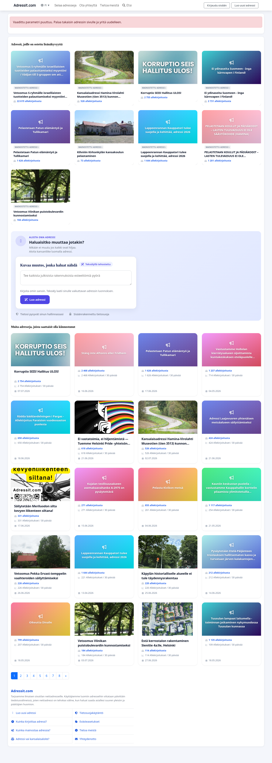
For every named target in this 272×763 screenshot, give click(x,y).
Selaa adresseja (65, 5)
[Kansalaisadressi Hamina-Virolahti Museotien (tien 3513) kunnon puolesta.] (104, 78)
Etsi (127, 5)
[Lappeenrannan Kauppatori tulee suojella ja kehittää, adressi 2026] (167, 137)
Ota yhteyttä (88, 5)
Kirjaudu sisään (217, 5)
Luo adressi (35, 299)
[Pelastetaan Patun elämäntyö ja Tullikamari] (40, 137)
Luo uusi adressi (245, 5)
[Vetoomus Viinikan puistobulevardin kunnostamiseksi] (40, 196)
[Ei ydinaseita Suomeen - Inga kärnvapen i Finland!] (231, 78)
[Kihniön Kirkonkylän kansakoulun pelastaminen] (104, 137)
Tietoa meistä (109, 5)
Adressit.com (25, 5)
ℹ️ (38, 87)
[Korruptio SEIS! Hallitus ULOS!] (167, 76)
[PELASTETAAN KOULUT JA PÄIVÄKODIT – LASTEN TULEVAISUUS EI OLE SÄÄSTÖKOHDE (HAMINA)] (231, 137)
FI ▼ (45, 5)
